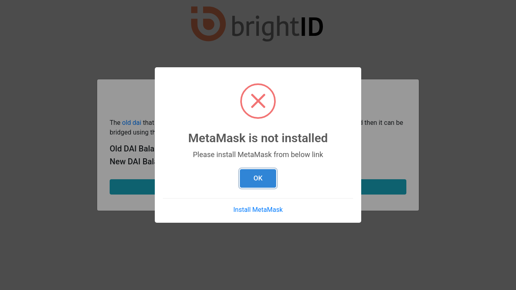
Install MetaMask (258, 209)
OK (258, 178)
